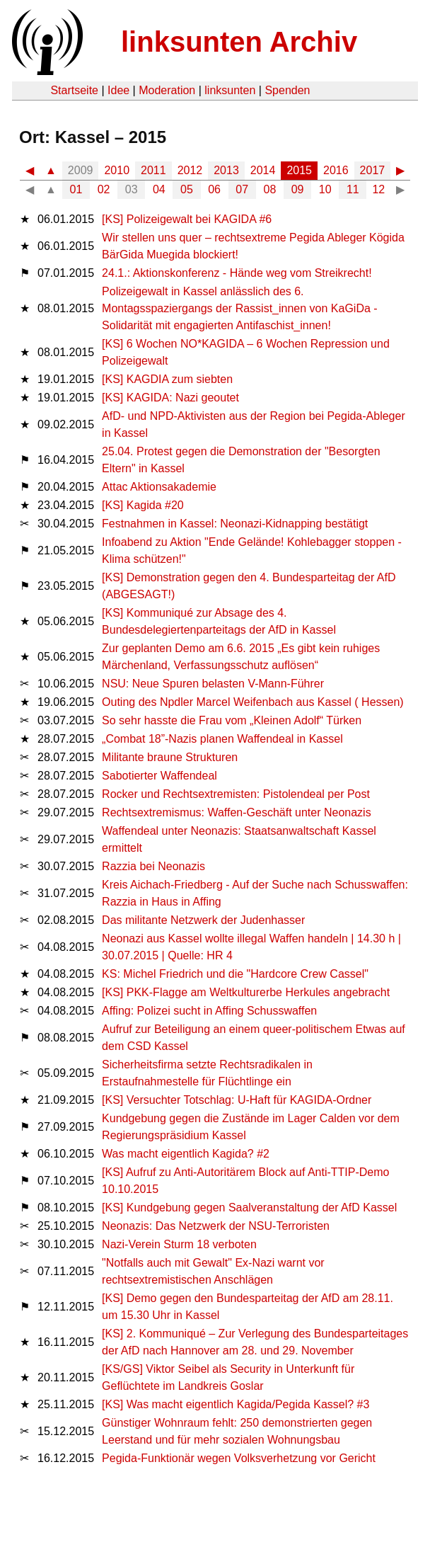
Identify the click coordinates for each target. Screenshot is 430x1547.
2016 (336, 170)
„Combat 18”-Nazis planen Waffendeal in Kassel (222, 739)
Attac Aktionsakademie (159, 487)
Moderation (167, 90)
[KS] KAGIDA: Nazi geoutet (170, 398)
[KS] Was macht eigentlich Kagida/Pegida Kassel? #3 (235, 1404)
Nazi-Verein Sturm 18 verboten (179, 1244)
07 (242, 189)
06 (214, 189)
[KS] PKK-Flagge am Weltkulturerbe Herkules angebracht (246, 992)
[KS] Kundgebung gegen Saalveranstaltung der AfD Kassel (249, 1207)
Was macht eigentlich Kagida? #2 (185, 1154)
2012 (190, 170)
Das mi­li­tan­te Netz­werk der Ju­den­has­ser (203, 920)
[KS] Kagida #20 (143, 505)
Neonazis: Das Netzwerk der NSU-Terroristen (216, 1226)
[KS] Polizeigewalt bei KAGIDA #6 (187, 219)
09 (297, 189)
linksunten (229, 90)
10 (325, 189)
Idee (118, 90)
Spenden (287, 90)
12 (378, 189)
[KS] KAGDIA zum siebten (167, 379)
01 (76, 189)
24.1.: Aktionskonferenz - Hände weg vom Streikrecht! (237, 273)
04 (159, 189)
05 (186, 189)
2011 (153, 170)
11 (353, 189)
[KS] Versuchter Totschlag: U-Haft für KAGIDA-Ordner (236, 1100)
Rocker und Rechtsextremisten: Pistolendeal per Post (236, 794)
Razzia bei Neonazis (153, 866)
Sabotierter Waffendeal (159, 776)
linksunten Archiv (239, 41)
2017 (372, 170)
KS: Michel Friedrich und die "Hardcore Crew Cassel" (235, 974)
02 (104, 189)
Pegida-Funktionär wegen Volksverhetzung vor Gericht (239, 1458)
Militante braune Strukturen (170, 757)
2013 (226, 170)
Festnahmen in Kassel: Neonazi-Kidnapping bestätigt (235, 524)
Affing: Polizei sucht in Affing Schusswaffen (209, 1011)
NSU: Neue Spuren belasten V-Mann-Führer (213, 684)
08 (270, 189)
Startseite (74, 90)
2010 (116, 170)
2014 (263, 170)
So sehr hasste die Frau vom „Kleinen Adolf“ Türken (231, 720)
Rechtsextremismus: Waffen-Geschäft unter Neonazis (236, 812)
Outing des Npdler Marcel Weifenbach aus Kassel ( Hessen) (253, 702)
